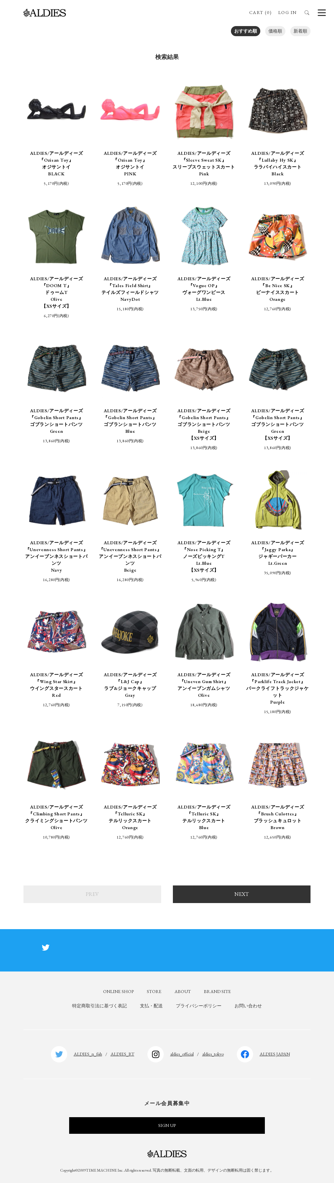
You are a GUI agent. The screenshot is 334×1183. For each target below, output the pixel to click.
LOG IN (287, 12)
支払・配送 (151, 1005)
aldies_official (182, 1054)
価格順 (275, 31)
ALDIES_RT (122, 1054)
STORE (154, 991)
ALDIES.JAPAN (275, 1054)
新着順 (300, 31)
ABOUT (183, 991)
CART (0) (260, 12)
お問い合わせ (248, 1005)
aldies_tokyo (213, 1054)
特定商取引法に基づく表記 (99, 1005)
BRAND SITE (217, 991)
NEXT (242, 894)
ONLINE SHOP (118, 991)
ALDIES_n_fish (88, 1054)
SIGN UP (167, 1125)
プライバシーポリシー (198, 1005)
